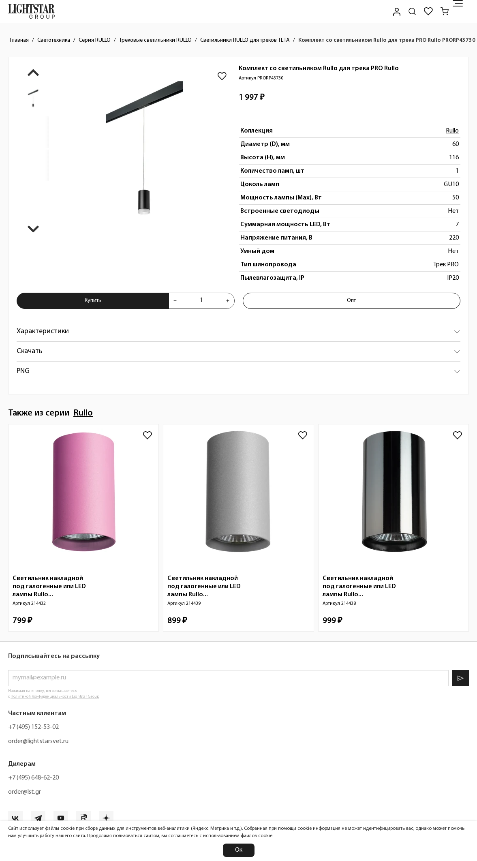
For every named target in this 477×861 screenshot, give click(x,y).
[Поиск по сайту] (412, 11)
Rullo (452, 131)
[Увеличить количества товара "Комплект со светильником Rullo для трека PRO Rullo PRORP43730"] (227, 300)
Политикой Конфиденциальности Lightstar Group (55, 696)
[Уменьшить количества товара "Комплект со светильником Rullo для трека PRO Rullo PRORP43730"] (175, 300)
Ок (238, 850)
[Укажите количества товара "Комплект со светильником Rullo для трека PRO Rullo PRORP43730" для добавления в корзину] (201, 300)
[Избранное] (428, 11)
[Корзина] (444, 11)
